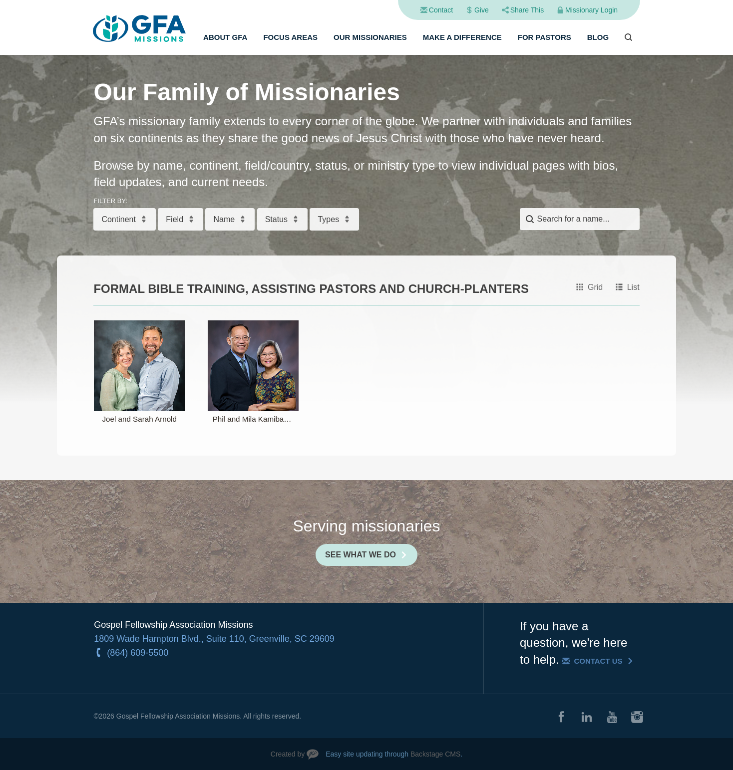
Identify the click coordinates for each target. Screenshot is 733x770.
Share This (527, 10)
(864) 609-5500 (137, 653)
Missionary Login (591, 10)
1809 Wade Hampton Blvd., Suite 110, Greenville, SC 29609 (214, 639)
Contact (441, 10)
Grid (595, 287)
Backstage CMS (435, 754)
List (633, 287)
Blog (598, 37)
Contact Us (598, 661)
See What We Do (360, 554)
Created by (288, 754)
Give (481, 10)
